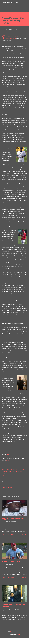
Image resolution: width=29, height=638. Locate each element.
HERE (7, 454)
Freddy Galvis (6, 467)
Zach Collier (5, 473)
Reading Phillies (7, 471)
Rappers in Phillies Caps (13, 518)
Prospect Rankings (17, 469)
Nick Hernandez (6, 469)
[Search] (22, 3)
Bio (10, 8)
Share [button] (3, 476)
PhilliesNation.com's (11, 38)
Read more (24, 535)
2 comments (10, 577)
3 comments (10, 535)
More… (16, 8)
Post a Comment (7, 487)
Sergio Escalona (17, 471)
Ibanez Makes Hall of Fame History (14, 605)
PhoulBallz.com (10, 2)
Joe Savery (14, 467)
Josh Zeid (20, 467)
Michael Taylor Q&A (11, 561)
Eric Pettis (18, 465)
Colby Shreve (10, 465)
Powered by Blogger (14, 631)
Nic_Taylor (18, 634)
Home (3, 8)
